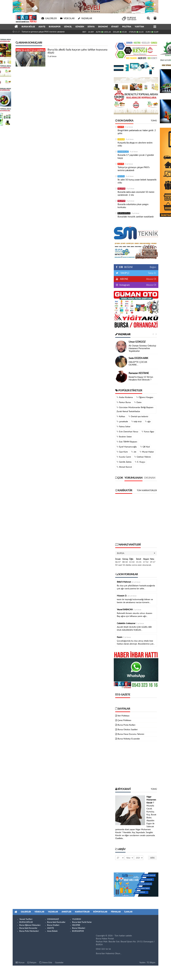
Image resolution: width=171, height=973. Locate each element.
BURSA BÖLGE (28, 27)
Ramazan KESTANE (139, 373)
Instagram (124, 285)
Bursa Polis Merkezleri (29, 931)
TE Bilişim (151, 963)
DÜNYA (91, 27)
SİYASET (115, 27)
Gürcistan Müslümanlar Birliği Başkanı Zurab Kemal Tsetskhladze (135, 409)
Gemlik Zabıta (124, 462)
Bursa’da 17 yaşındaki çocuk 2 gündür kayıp (136, 156)
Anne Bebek (52, 931)
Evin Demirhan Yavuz (127, 432)
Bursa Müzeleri (78, 928)
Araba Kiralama (125, 397)
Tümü (154, 121)
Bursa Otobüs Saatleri (128, 730)
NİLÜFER (121, 188)
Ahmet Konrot (124, 467)
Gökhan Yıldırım (142, 457)
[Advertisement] (136, 519)
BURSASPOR (55, 27)
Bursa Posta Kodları (126, 725)
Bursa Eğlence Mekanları (29, 925)
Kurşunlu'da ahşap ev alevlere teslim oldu (135, 144)
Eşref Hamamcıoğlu (127, 447)
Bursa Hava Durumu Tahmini (131, 734)
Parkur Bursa (124, 402)
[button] (136, 553)
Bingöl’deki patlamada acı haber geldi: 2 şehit (137, 132)
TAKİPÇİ (124, 273)
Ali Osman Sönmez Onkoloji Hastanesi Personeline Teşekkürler (142, 348)
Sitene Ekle (45, 962)
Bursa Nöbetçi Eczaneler (129, 739)
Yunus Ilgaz (148, 432)
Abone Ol (151, 279)
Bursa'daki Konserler (28, 928)
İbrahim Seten (124, 437)
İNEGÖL (121, 176)
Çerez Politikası (124, 720)
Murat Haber (147, 452)
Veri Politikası (123, 716)
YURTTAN (139, 27)
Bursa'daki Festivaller (56, 922)
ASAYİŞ (42, 27)
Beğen (153, 267)
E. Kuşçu (140, 462)
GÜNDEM (79, 27)
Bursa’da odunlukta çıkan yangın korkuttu (133, 205)
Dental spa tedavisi (138, 416)
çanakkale (122, 421)
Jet (133, 452)
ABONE (124, 279)
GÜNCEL (68, 27)
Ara (152, 858)
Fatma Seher (123, 426)
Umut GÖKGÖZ (137, 342)
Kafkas (121, 416)
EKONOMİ (103, 27)
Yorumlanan (133, 478)
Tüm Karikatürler (147, 490)
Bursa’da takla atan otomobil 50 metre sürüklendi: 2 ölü (136, 193)
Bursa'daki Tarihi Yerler (82, 922)
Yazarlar (122, 334)
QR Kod (145, 447)
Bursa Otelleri (53, 925)
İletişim (31, 962)
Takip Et (152, 273)
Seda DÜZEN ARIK (138, 358)
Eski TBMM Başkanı (127, 442)
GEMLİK (121, 139)
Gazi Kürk (122, 452)
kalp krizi (136, 421)
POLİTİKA (126, 27)
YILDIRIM (76, 919)
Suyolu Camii (124, 457)
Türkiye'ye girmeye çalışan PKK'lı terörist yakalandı (43, 32)
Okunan (149, 478)
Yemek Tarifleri (25, 919)
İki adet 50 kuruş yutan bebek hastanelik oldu (137, 181)
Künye (20, 962)
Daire (137, 402)
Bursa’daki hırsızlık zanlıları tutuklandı (136, 217)
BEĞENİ (125, 267)
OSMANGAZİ (123, 152)
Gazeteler (59, 963)
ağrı (148, 421)
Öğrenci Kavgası (144, 397)
